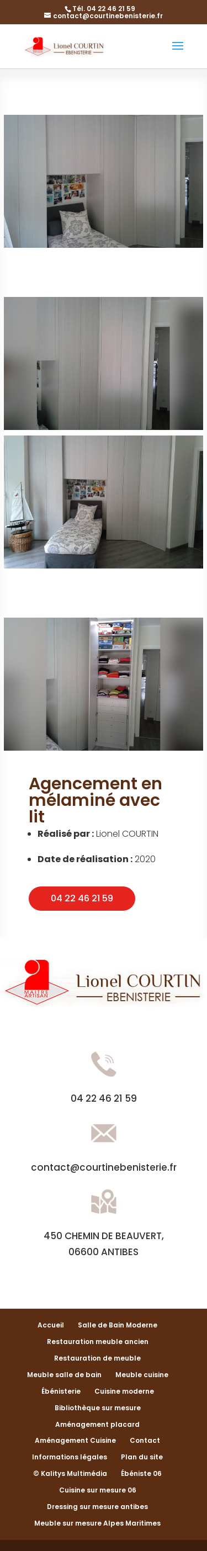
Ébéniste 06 (141, 1473)
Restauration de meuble (97, 1358)
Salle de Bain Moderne (117, 1325)
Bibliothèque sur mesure (98, 1407)
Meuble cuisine (141, 1374)
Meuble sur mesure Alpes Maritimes (97, 1523)
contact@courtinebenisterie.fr (104, 1167)
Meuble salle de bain (64, 1374)
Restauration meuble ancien (97, 1341)
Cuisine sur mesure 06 (97, 1490)
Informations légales (69, 1457)
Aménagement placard (97, 1424)
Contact (145, 1440)
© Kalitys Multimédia (70, 1473)
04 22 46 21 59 (82, 898)
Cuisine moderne (124, 1391)
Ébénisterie (61, 1391)
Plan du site (142, 1457)
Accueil (51, 1325)
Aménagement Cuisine (75, 1440)
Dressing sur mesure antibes (97, 1506)
